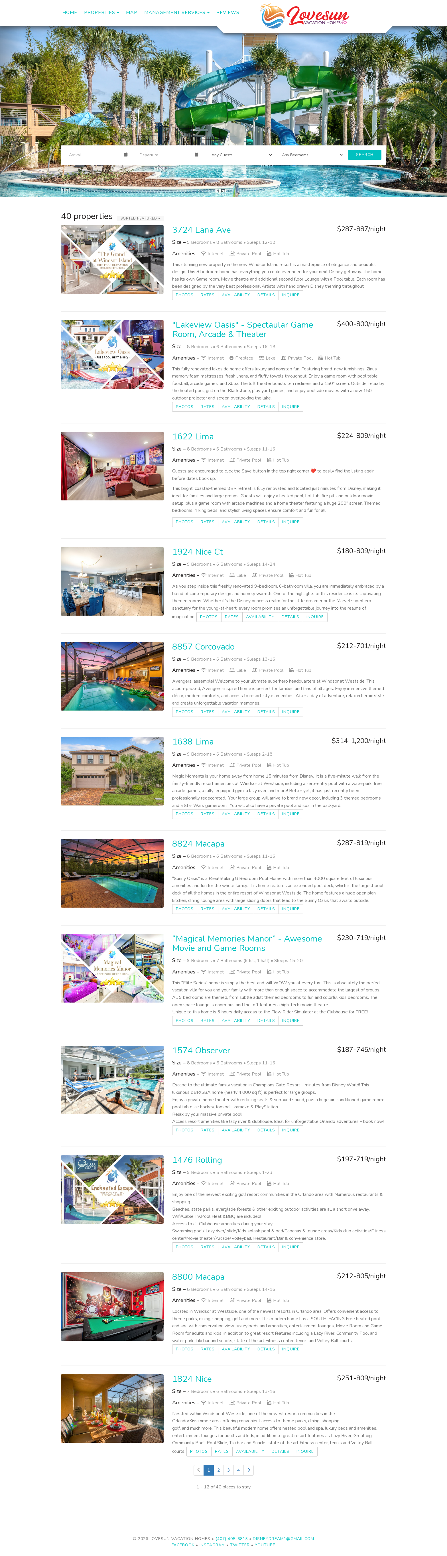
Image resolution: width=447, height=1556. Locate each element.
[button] (11, 111)
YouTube (265, 1545)
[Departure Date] (164, 155)
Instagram (212, 1545)
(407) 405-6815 (232, 1538)
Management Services (175, 12)
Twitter (240, 1545)
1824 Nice (192, 1379)
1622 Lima (193, 437)
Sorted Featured (140, 218)
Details (266, 295)
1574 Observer (201, 1050)
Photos (185, 295)
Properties (99, 12)
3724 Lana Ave (201, 230)
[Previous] (199, 1470)
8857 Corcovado (203, 647)
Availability (236, 295)
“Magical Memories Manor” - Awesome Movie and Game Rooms (247, 943)
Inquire (291, 295)
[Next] (248, 1470)
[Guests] (240, 155)
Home (69, 12)
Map (131, 12)
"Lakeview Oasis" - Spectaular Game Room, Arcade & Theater (242, 329)
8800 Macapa (198, 1277)
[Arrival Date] (94, 155)
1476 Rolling (197, 1160)
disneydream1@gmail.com (283, 1538)
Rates (208, 295)
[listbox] (223, 111)
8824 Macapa (198, 844)
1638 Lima (193, 742)
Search (364, 154)
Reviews (227, 12)
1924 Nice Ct (197, 552)
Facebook (183, 1545)
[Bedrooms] (310, 155)
